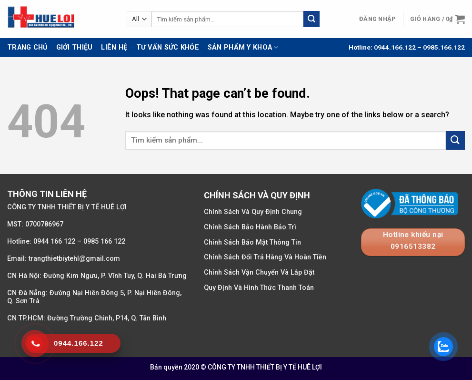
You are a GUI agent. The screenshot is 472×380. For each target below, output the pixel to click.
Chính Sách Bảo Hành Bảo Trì (250, 227)
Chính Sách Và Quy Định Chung (253, 212)
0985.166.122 (444, 47)
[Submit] (311, 19)
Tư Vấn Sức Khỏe (167, 47)
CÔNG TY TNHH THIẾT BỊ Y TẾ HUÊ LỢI (265, 367)
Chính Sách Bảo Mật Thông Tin (252, 242)
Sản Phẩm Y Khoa (243, 47)
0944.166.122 (394, 47)
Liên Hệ (114, 47)
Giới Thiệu (74, 47)
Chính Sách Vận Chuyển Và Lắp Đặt (259, 272)
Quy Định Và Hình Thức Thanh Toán (259, 288)
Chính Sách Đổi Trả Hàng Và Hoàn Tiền (265, 257)
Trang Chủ (27, 47)
